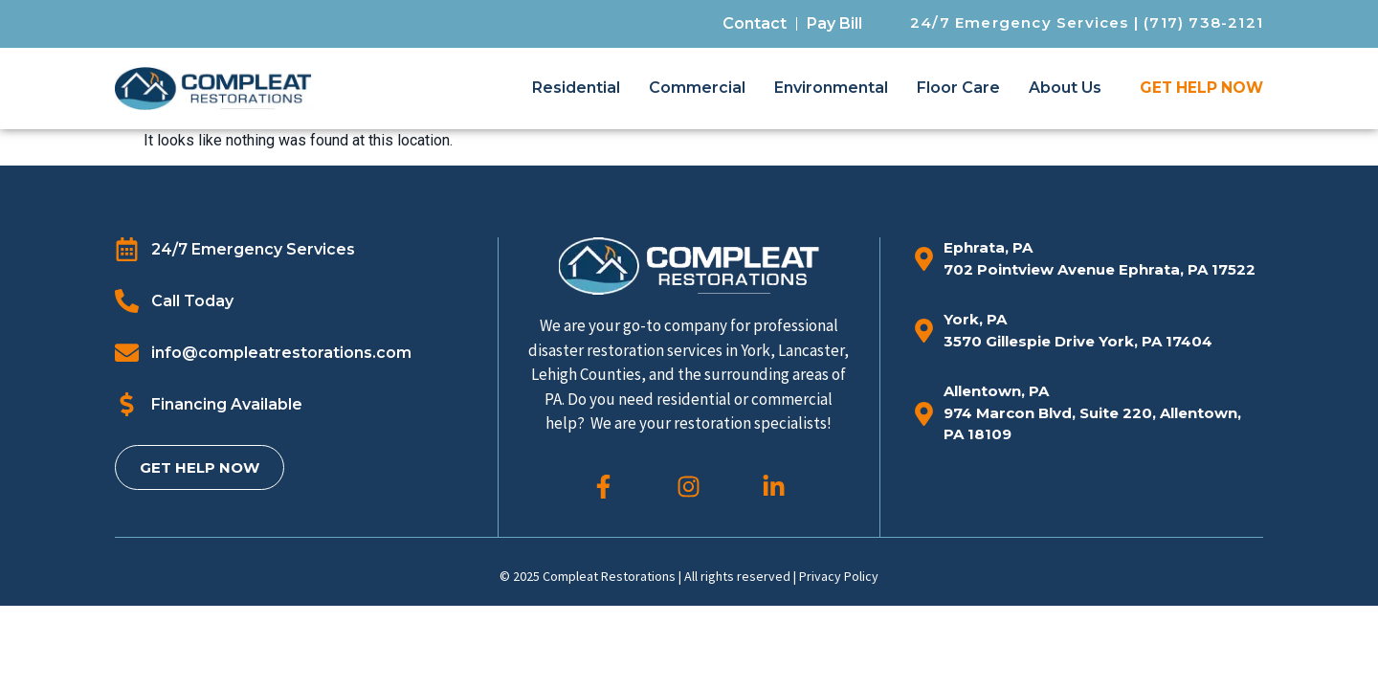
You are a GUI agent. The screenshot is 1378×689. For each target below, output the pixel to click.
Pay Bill (834, 23)
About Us (1065, 87)
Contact (754, 23)
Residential (576, 87)
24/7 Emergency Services (1019, 22)
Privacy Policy (838, 576)
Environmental (831, 87)
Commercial (697, 87)
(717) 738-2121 (1203, 22)
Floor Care (958, 87)
